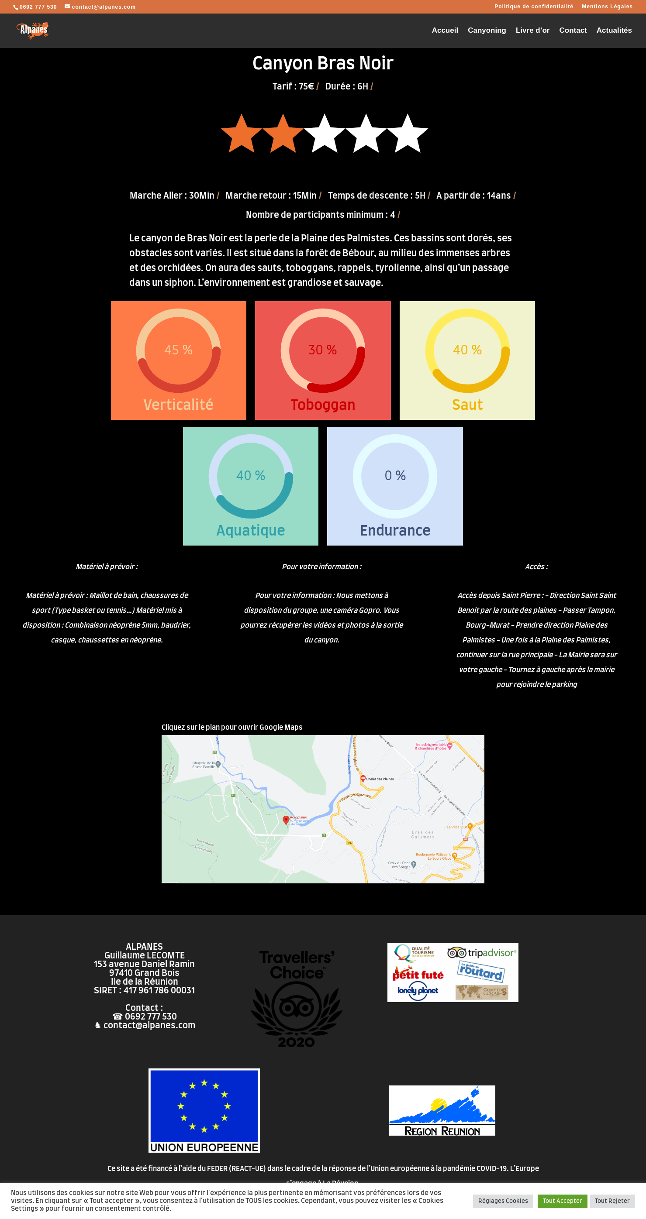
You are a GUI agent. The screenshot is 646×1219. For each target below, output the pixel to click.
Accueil (445, 30)
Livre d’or (532, 30)
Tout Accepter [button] (562, 1201)
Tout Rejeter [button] (612, 1201)
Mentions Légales (607, 7)
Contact (573, 30)
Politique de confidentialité (533, 7)
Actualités (614, 30)
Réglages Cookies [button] (503, 1201)
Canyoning (487, 30)
